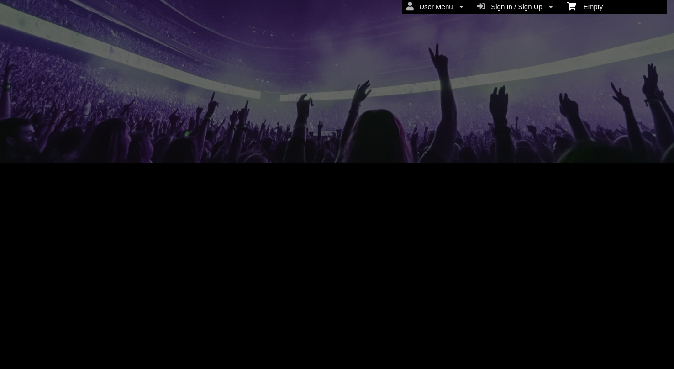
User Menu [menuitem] (434, 6)
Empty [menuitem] (585, 6)
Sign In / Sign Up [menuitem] (515, 6)
